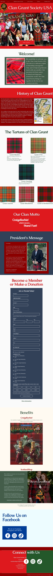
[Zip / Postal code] (26, 349)
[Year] (36, 322)
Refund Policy (20, 568)
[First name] (20, 296)
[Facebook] (8, 536)
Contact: (20, 560)
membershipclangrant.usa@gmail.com (20, 561)
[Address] (26, 340)
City (14, 342)
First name (15, 293)
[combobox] (16, 309)
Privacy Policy (20, 564)
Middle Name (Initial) (17, 298)
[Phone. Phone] (27, 331)
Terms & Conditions (20, 566)
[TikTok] (21, 536)
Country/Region (16, 333)
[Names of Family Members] (26, 314)
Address (14, 338)
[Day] (29, 322)
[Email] (26, 326)
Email (14, 324)
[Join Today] (26, 42)
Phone (14, 328)
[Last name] (20, 305)
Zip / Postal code (16, 347)
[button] (47, 1)
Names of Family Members (17, 312)
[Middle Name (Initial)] (20, 300)
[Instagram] (14, 536)
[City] (26, 345)
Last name (15, 302)
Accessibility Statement (20, 565)
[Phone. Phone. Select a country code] (15, 331)
